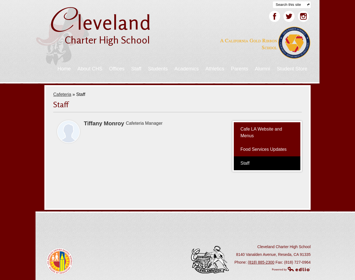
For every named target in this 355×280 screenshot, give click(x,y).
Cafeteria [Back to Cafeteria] (62, 94)
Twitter (289, 17)
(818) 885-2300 (261, 262)
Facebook (274, 17)
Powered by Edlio (291, 269)
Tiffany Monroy (104, 123)
